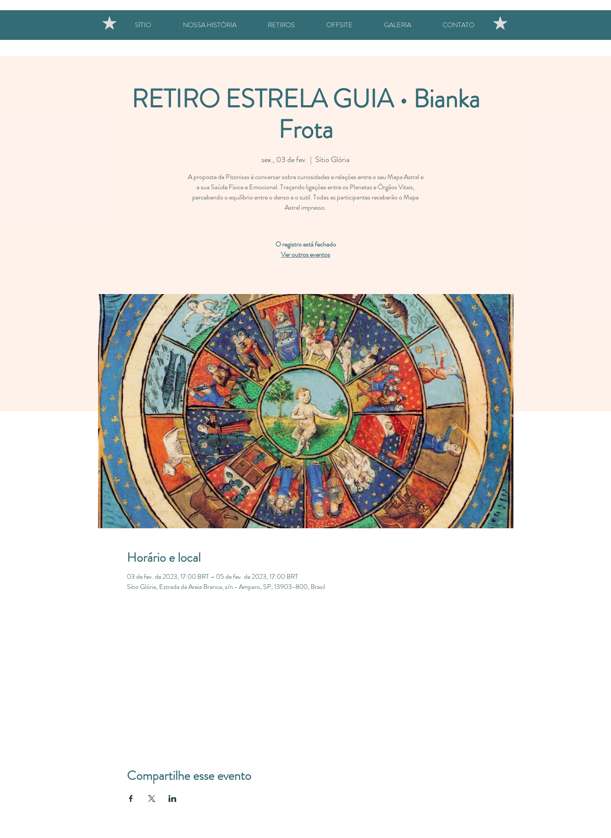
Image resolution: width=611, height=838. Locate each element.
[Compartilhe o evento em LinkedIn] (172, 798)
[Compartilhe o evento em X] (152, 798)
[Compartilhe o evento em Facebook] (131, 798)
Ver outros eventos (305, 254)
